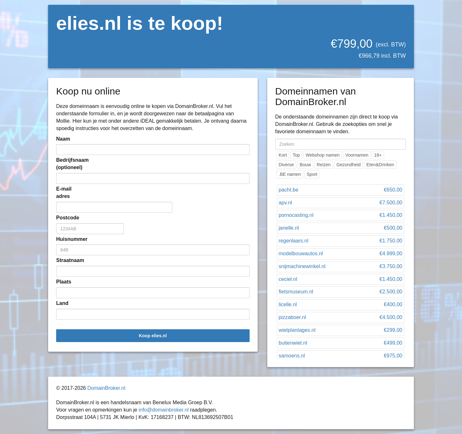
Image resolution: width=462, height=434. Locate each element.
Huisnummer (65, 239)
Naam (63, 139)
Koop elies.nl (153, 335)
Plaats (63, 281)
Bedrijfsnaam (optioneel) (65, 163)
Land (62, 303)
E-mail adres (64, 192)
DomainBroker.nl (106, 388)
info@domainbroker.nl (164, 410)
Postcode (65, 217)
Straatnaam (65, 260)
